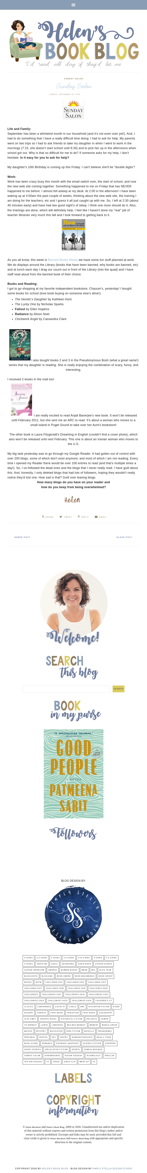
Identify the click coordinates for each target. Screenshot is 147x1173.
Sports (76, 1049)
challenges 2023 (99, 994)
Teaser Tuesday (74, 1055)
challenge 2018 (55, 988)
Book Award (64, 976)
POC (54, 1037)
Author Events (103, 963)
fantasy (41, 1012)
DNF (82, 1006)
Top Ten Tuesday (33, 1061)
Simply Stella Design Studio (112, 1168)
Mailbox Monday (76, 1025)
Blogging (47, 976)
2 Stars (28, 957)
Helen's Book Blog (55, 1168)
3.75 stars (84, 957)
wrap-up (84, 1061)
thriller (110, 1055)
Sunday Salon (73, 78)
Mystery (41, 1031)
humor (105, 1018)
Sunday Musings (93, 1049)
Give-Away (30, 1018)
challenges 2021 (51, 994)
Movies (28, 1031)
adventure (68, 963)
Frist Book (89, 1012)
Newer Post (24, 536)
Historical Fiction (72, 1018)
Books (28, 982)
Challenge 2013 (97, 982)
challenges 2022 (75, 994)
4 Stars (98, 957)
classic (29, 1006)
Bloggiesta (31, 976)
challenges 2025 (58, 1000)
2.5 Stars (42, 957)
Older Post (123, 536)
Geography (105, 1012)
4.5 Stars (111, 957)
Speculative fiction (56, 1049)
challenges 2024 (34, 1000)
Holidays (91, 1018)
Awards (52, 969)
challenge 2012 (75, 982)
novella (89, 1031)
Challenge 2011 (54, 982)
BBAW (84, 969)
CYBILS (72, 1006)
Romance (47, 1043)
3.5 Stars (69, 957)
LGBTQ (44, 1025)
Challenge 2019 (77, 988)
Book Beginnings (85, 976)
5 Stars (28, 963)
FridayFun (73, 1012)
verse (56, 1061)
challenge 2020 (99, 988)
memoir (94, 1025)
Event (116, 1006)
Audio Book (84, 963)
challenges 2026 (82, 1000)
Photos (43, 1037)
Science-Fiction (92, 1043)
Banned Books (69, 969)
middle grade (109, 1025)
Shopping (110, 1043)
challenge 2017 (33, 988)
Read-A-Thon (104, 1037)
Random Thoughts (82, 1037)
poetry (64, 1037)
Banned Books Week (62, 260)
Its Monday (30, 1025)
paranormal (105, 1031)
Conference (44, 1006)
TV (47, 1061)
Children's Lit (103, 1000)
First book (56, 1012)
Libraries (57, 1025)
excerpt (28, 1012)
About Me (42, 963)
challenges (31, 994)
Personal (29, 1037)
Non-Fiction (73, 1031)
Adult (54, 963)
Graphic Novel (48, 1018)
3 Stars (55, 957)
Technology (93, 1055)
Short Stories (32, 1049)
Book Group (106, 976)
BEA (93, 969)
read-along (31, 1043)
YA (94, 1061)
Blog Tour (105, 969)
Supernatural (52, 1055)
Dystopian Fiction (99, 1006)
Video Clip (70, 1061)
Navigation (56, 1031)
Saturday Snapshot (67, 1043)
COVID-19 (60, 1006)
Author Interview (34, 969)
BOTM (38, 982)
